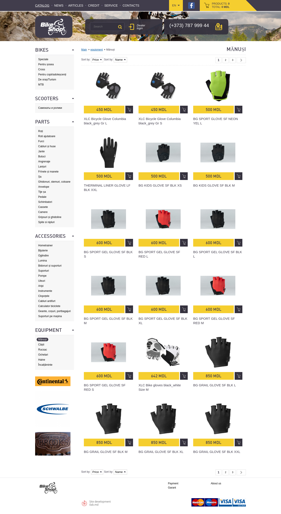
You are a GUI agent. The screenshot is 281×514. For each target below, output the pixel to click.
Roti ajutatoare (46, 136)
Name (120, 59)
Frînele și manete (48, 171)
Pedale (42, 196)
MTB (41, 84)
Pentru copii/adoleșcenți (52, 74)
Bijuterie (43, 250)
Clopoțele (43, 296)
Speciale (43, 59)
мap (218, 26)
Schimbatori (45, 201)
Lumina (42, 260)
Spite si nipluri (46, 222)
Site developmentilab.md (100, 503)
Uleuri (41, 280)
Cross (41, 69)
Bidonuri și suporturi (49, 265)
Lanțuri (42, 166)
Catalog (42, 5)
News (58, 5)
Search (119, 26)
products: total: (221, 5)
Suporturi (43, 270)
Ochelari (43, 354)
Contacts (130, 5)
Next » (241, 60)
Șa (39, 176)
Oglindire (43, 255)
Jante (41, 151)
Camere (43, 212)
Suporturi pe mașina (50, 316)
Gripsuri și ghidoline (49, 217)
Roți (40, 131)
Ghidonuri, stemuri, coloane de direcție (54, 181)
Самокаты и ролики (50, 107)
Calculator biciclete (49, 306)
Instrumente (45, 290)
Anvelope (43, 186)
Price (97, 59)
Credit (93, 5)
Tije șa (42, 191)
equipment (96, 49)
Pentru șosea (46, 64)
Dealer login (141, 27)
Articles (75, 5)
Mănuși (42, 339)
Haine (41, 359)
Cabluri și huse (47, 146)
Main (84, 49)
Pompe (42, 275)
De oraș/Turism (47, 79)
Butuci (41, 156)
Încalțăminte (45, 364)
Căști (41, 344)
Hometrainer (45, 245)
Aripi (40, 285)
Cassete (43, 207)
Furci (41, 141)
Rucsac (42, 349)
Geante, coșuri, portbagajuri (54, 311)
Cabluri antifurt (46, 301)
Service (111, 5)
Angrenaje (44, 161)
